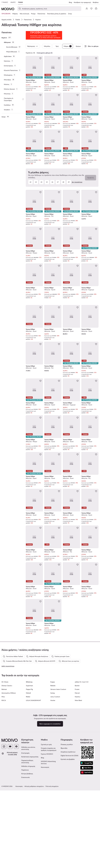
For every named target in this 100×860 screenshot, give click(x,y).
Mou (3, 782)
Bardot (77, 771)
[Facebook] (16, 831)
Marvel (77, 778)
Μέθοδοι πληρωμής (28, 851)
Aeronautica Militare (9, 778)
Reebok (52, 771)
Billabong (29, 767)
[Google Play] (86, 848)
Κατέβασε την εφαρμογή (82, 2)
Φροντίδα (64, 833)
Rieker (28, 782)
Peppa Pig (29, 774)
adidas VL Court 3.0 (81, 767)
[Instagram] (4, 831)
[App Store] (86, 853)
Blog (70, 2)
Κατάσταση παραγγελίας (29, 842)
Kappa (52, 767)
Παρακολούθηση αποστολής (27, 847)
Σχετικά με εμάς (46, 830)
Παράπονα (25, 855)
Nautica (77, 782)
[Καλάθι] (96, 8)
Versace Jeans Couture (58, 774)
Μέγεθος (47, 58)
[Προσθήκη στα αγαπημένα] (40, 70)
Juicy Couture (55, 782)
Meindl (28, 778)
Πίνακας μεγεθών (67, 830)
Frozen (77, 774)
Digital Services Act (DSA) (69, 841)
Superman (29, 771)
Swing (52, 778)
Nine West (78, 786)
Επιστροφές (25, 838)
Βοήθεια (95, 2)
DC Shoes (5, 767)
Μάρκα (68, 58)
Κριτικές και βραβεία (68, 844)
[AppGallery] (86, 858)
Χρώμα (78, 58)
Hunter (52, 786)
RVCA (4, 786)
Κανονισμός (45, 852)
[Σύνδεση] (86, 8)
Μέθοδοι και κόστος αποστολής (28, 833)
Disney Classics (7, 771)
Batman (4, 774)
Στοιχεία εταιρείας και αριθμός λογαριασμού (48, 834)
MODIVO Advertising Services (48, 848)
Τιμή (57, 58)
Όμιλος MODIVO (47, 839)
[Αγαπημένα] (91, 8)
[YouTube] (10, 831)
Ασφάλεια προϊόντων (68, 837)
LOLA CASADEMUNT (33, 786)
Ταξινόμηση (32, 58)
